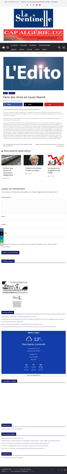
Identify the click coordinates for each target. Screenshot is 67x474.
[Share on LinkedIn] (1, 237)
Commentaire (6, 197)
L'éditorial (11, 93)
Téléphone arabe (44, 45)
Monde (21, 49)
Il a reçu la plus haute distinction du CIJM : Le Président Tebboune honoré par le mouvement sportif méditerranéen (43, 2)
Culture (29, 49)
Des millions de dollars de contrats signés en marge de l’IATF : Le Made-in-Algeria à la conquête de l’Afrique (35, 440)
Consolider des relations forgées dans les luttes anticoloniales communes (27, 448)
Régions (13, 49)
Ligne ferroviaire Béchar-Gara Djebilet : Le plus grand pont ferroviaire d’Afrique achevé (21, 324)
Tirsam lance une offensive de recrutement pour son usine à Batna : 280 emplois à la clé (28, 443)
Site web (4, 233)
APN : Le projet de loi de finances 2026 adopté (12, 321)
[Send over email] (1, 240)
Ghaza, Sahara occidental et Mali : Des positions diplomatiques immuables (18, 316)
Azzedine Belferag (16, 101)
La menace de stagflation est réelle (54, 170)
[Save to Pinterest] (54, 104)
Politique (23, 45)
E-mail (4, 224)
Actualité (14, 45)
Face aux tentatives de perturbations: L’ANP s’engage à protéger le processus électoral (16, 145)
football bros (4, 438)
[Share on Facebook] (13, 104)
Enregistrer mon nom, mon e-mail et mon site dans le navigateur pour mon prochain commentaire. (29, 245)
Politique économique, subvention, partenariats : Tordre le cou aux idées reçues (50, 145)
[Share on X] (33, 104)
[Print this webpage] (1, 244)
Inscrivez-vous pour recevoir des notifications (12, 429)
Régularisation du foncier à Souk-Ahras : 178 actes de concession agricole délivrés (29, 445)
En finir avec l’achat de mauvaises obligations (8, 171)
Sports (37, 49)
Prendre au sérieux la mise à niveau (33, 169)
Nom (3, 216)
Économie (32, 45)
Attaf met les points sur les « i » (17, 438)
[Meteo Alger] (33, 364)
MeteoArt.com (36, 375)
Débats (44, 49)
